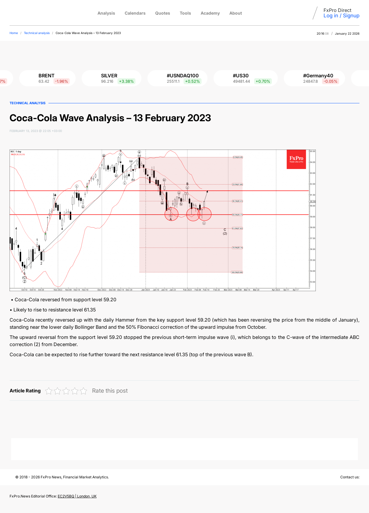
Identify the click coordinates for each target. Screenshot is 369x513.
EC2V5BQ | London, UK (77, 496)
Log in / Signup (341, 16)
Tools (185, 13)
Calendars (135, 13)
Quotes (162, 13)
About (235, 13)
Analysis (106, 13)
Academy (210, 13)
